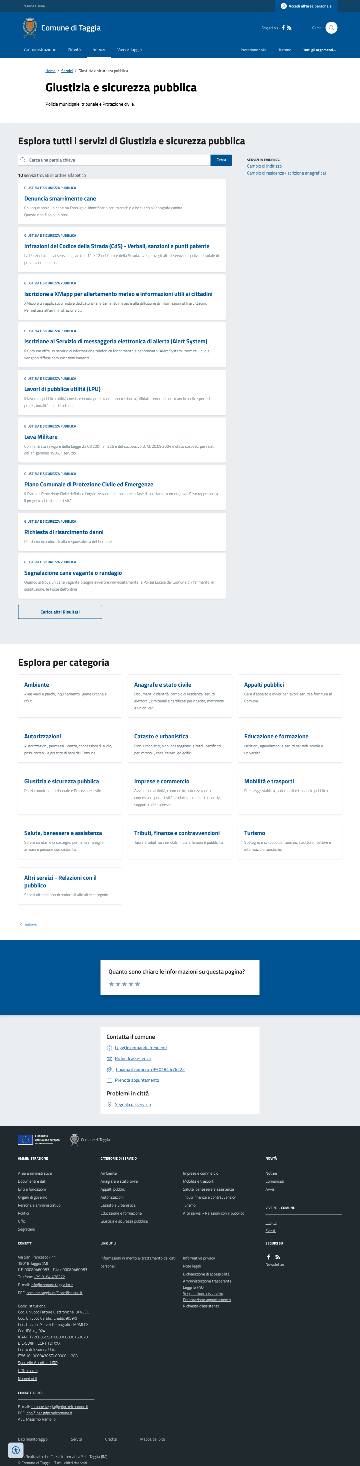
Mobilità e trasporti (198, 1181)
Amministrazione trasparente (207, 1281)
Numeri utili (27, 1379)
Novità (74, 49)
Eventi (271, 1231)
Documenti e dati (32, 1181)
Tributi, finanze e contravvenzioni (210, 1197)
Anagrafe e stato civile (119, 1181)
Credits (111, 1439)
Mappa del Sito (152, 1439)
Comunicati (275, 1181)
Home (51, 71)
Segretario (26, 1229)
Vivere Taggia (129, 49)
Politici (23, 1213)
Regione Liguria (33, 5)
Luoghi (271, 1223)
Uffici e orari (28, 1371)
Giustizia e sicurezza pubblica (50, 187)
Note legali (192, 1266)
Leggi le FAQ (193, 1287)
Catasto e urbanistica (118, 1205)
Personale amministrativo (39, 1205)
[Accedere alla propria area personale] (306, 6)
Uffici (22, 1221)
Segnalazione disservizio (203, 1293)
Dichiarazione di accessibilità (206, 1274)
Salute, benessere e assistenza (208, 1189)
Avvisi (270, 1189)
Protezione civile (253, 50)
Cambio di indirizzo (264, 166)
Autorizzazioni (112, 1197)
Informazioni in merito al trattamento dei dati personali (138, 1262)
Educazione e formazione (121, 1213)
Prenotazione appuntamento (207, 1300)
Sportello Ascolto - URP (38, 1363)
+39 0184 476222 (49, 1277)
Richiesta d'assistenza (201, 1306)
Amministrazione (40, 49)
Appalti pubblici (113, 1189)
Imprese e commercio (200, 1173)
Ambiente (108, 1173)
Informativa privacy (199, 1258)
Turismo (284, 50)
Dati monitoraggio (33, 1439)
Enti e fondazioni (32, 1189)
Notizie (271, 1173)
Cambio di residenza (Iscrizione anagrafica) (286, 173)
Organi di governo (32, 1197)
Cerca (221, 160)
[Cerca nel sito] (330, 28)
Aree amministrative (35, 1173)
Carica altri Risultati (60, 612)
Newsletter (275, 1264)
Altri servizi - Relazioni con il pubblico (213, 1213)
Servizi (99, 49)
